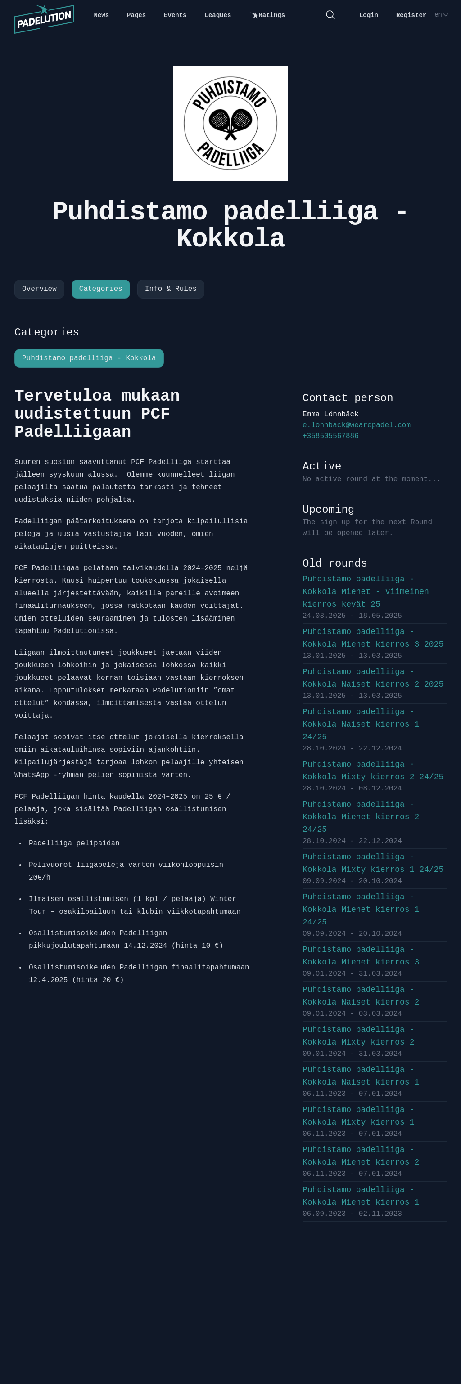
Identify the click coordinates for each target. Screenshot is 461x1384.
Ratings (267, 15)
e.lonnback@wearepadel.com (357, 425)
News (101, 15)
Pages (136, 15)
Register (411, 15)
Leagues (218, 15)
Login (368, 15)
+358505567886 (331, 436)
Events (175, 15)
